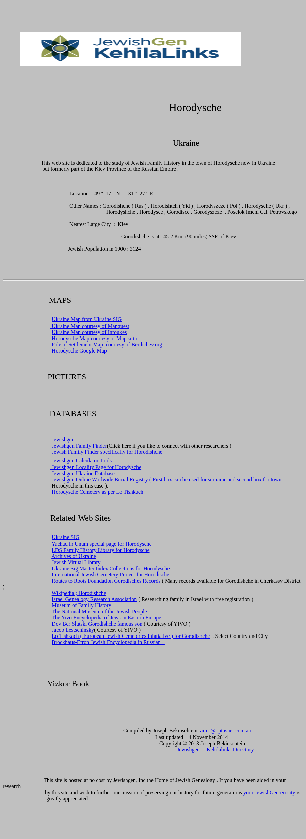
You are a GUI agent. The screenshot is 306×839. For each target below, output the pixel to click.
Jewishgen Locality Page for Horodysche (95, 467)
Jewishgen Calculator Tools (82, 460)
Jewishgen (62, 440)
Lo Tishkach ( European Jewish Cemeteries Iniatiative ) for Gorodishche (131, 636)
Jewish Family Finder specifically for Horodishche (106, 452)
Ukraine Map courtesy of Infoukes (89, 332)
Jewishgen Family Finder (79, 446)
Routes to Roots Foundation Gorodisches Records (105, 581)
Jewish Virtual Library (76, 562)
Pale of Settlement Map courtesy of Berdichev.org (107, 344)
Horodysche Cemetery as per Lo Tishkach (97, 492)
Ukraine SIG (65, 537)
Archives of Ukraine (73, 556)
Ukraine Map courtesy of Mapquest (89, 326)
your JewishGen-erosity (269, 792)
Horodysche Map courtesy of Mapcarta (94, 338)
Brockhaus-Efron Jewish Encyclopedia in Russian (108, 642)
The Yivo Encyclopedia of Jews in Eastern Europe (106, 617)
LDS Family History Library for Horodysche (101, 550)
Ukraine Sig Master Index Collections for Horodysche (111, 568)
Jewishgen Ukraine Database (83, 473)
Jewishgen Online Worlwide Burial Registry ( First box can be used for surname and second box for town (166, 479)
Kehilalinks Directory (230, 749)
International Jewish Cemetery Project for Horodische (110, 575)
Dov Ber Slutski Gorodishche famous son (97, 624)
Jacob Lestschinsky (73, 630)
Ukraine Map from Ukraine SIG (87, 319)
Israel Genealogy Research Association (94, 599)
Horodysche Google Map (79, 351)
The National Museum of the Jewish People (99, 611)
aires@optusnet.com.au (225, 730)
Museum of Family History (81, 605)
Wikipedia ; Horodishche (79, 593)
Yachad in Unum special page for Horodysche (101, 544)
